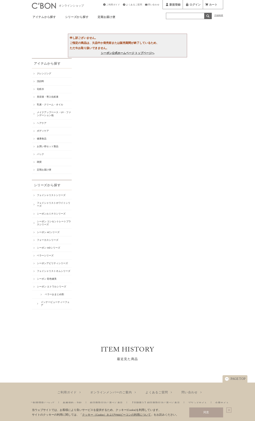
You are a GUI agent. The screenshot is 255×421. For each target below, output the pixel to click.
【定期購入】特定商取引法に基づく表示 (155, 402)
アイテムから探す (44, 17)
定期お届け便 (106, 17)
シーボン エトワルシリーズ (51, 286)
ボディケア (43, 130)
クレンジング (44, 73)
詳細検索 (218, 16)
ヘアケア (41, 123)
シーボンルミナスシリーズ (51, 213)
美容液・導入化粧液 (47, 96)
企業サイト (222, 402)
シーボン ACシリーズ (48, 232)
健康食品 (41, 138)
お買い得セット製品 (47, 146)
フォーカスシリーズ (47, 240)
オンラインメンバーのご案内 (111, 392)
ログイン (195, 5)
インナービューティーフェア (55, 304)
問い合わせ (154, 5)
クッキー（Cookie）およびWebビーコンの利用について (116, 414)
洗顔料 (40, 81)
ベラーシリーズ (45, 255)
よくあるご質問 (134, 5)
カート (213, 5)
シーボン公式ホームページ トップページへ (127, 53)
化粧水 (40, 89)
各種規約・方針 (72, 402)
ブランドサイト (197, 402)
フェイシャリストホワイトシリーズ (53, 204)
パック (40, 154)
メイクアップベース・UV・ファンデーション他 (54, 114)
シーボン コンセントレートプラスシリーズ (54, 223)
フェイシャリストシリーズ (51, 195)
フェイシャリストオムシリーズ (53, 271)
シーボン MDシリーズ (48, 247)
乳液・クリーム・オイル (50, 104)
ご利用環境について (42, 402)
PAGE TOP (237, 379)
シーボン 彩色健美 (47, 278)
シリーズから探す (77, 17)
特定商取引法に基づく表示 (106, 402)
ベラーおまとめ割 (54, 294)
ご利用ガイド (113, 5)
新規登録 (174, 5)
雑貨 (39, 162)
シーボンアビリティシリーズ (52, 263)
